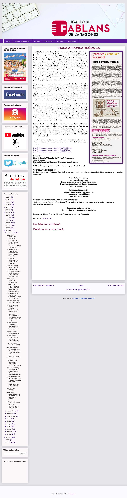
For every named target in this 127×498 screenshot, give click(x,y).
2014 (8, 228)
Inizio (8, 41)
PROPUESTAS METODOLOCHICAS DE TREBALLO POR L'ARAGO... (14, 244)
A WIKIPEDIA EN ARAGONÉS (13, 384)
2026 (8, 197)
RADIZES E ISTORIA (11, 389)
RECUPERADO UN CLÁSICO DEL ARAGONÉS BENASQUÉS (14, 274)
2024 (8, 202)
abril (9, 426)
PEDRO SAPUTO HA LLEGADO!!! (13, 301)
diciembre (10, 233)
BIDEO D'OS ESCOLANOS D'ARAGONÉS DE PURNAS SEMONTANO (13, 288)
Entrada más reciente (43, 285)
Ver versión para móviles (78, 289)
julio (9, 418)
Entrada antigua (115, 285)
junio (9, 421)
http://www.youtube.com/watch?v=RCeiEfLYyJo (51, 150)
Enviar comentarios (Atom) (84, 298)
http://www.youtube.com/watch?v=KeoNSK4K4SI (52, 148)
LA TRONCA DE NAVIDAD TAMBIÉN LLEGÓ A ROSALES (14, 296)
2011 (8, 440)
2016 (8, 223)
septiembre (11, 416)
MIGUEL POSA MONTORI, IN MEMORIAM (12, 267)
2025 (8, 199)
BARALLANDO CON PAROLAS (13, 332)
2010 (8, 442)
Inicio (81, 285)
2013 (8, 230)
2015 (8, 225)
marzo (9, 429)
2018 (8, 217)
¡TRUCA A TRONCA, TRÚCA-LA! (12, 280)
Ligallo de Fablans (22, 41)
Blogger (72, 494)
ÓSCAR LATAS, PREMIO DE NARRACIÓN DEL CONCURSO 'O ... (14, 371)
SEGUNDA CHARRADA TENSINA (12, 236)
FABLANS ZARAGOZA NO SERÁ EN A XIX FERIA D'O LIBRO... (13, 396)
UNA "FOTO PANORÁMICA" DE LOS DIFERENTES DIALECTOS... (13, 405)
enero (9, 434)
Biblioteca (48, 41)
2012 (8, 437)
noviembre (11, 411)
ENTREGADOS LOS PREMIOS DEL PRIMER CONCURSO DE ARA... (14, 351)
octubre (10, 413)
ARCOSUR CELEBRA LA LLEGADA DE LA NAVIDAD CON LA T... (14, 317)
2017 (8, 220)
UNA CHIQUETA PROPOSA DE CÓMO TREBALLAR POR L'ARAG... (13, 308)
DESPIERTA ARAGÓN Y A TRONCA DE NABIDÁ (12, 261)
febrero (10, 431)
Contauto (72, 41)
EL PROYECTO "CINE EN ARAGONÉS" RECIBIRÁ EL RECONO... (12, 326)
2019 (8, 215)
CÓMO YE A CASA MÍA (14, 357)
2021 (8, 210)
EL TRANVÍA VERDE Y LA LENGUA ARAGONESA (13, 338)
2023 (8, 205)
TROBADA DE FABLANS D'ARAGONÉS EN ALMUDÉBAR (14, 363)
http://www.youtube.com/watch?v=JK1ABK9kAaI (52, 152)
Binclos (60, 41)
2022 (8, 207)
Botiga (37, 41)
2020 (8, 212)
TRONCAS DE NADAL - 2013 (13, 344)
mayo (9, 424)
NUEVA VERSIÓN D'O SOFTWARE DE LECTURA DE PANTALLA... (14, 379)
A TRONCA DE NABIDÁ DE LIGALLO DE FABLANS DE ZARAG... (13, 253)
